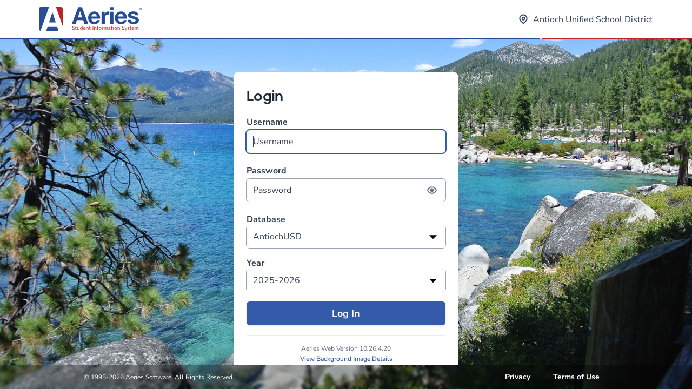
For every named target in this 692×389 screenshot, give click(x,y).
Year (255, 263)
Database (266, 219)
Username (346, 135)
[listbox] (346, 236)
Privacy (517, 377)
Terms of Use (576, 377)
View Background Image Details (346, 358)
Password (346, 183)
